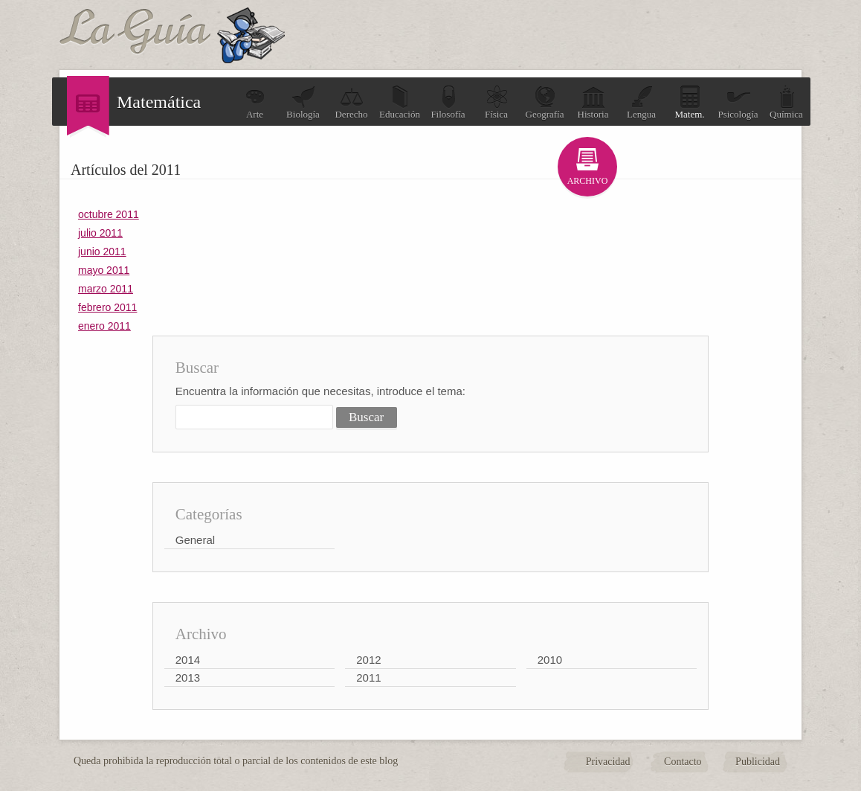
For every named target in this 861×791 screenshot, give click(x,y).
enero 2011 (104, 326)
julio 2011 (100, 233)
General (195, 540)
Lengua (641, 102)
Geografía (545, 102)
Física (497, 102)
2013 (187, 677)
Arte (255, 102)
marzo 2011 (105, 289)
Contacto (683, 761)
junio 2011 (102, 251)
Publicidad (757, 761)
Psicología (738, 102)
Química (786, 102)
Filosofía (447, 102)
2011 (368, 677)
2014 (187, 659)
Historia (593, 102)
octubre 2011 (108, 214)
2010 (550, 659)
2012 (368, 659)
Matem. (689, 102)
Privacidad (608, 761)
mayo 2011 (103, 270)
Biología (303, 102)
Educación (399, 102)
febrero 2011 (107, 307)
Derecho (351, 102)
